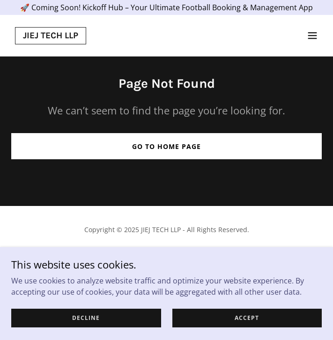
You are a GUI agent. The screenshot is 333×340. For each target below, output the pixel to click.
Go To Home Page (166, 146)
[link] (50, 35)
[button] (312, 35)
